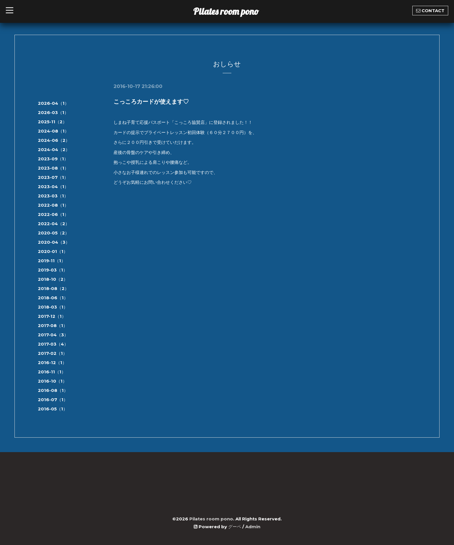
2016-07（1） (53, 399)
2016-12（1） (52, 362)
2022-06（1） (53, 214)
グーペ (234, 526)
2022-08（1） (53, 205)
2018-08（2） (53, 288)
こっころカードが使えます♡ (151, 101)
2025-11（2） (52, 121)
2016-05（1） (52, 409)
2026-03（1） (53, 112)
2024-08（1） (53, 131)
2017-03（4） (53, 344)
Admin (252, 526)
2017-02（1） (52, 353)
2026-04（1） (53, 103)
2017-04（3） (53, 334)
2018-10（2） (53, 279)
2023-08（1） (53, 168)
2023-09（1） (53, 159)
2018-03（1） (53, 307)
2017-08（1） (52, 325)
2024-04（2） (54, 149)
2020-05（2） (53, 233)
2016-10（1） (52, 381)
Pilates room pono (230, 11)
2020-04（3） (54, 242)
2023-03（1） (53, 196)
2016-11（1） (52, 372)
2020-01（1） (53, 251)
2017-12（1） (52, 316)
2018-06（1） (53, 297)
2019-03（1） (52, 270)
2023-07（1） (53, 177)
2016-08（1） (53, 390)
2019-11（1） (51, 260)
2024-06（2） (54, 140)
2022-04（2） (53, 223)
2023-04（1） (53, 186)
